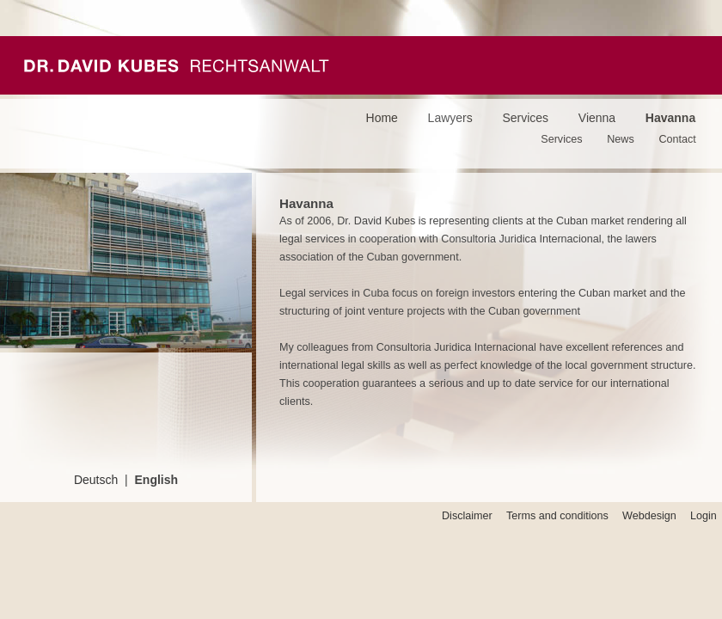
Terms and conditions (557, 516)
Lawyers (450, 118)
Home (382, 118)
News (620, 139)
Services (525, 118)
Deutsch (96, 480)
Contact (676, 139)
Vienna (596, 118)
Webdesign (649, 516)
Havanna (670, 118)
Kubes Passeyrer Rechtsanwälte (176, 65)
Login (703, 516)
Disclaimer (467, 516)
